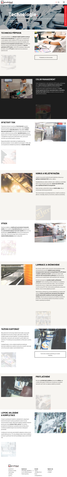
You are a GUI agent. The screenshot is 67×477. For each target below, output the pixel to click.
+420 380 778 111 (38, 472)
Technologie (11, 472)
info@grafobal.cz (38, 475)
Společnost (10, 469)
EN (58, 2)
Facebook (50, 470)
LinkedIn (50, 472)
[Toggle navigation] (64, 2)
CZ (56, 2)
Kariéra (10, 475)
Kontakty (10, 473)
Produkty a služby (12, 470)
